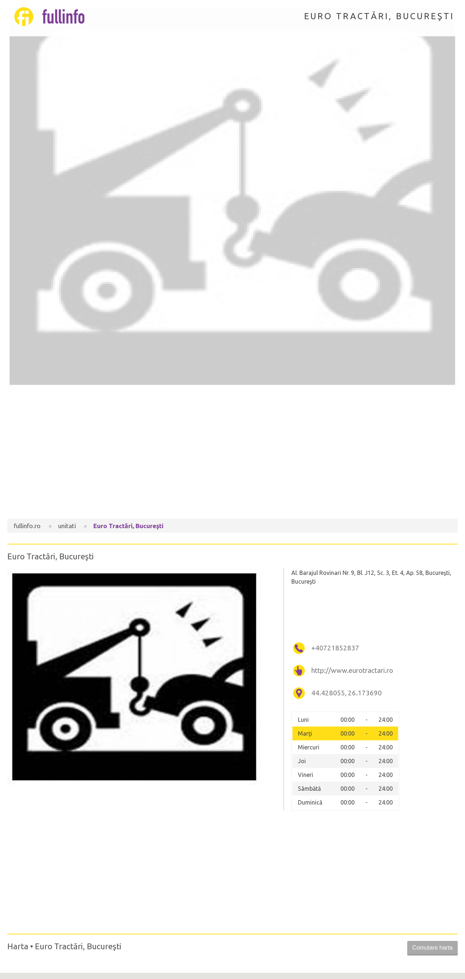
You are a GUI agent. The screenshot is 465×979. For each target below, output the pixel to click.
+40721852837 (335, 648)
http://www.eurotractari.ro (352, 670)
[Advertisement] (232, 457)
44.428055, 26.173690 (346, 693)
